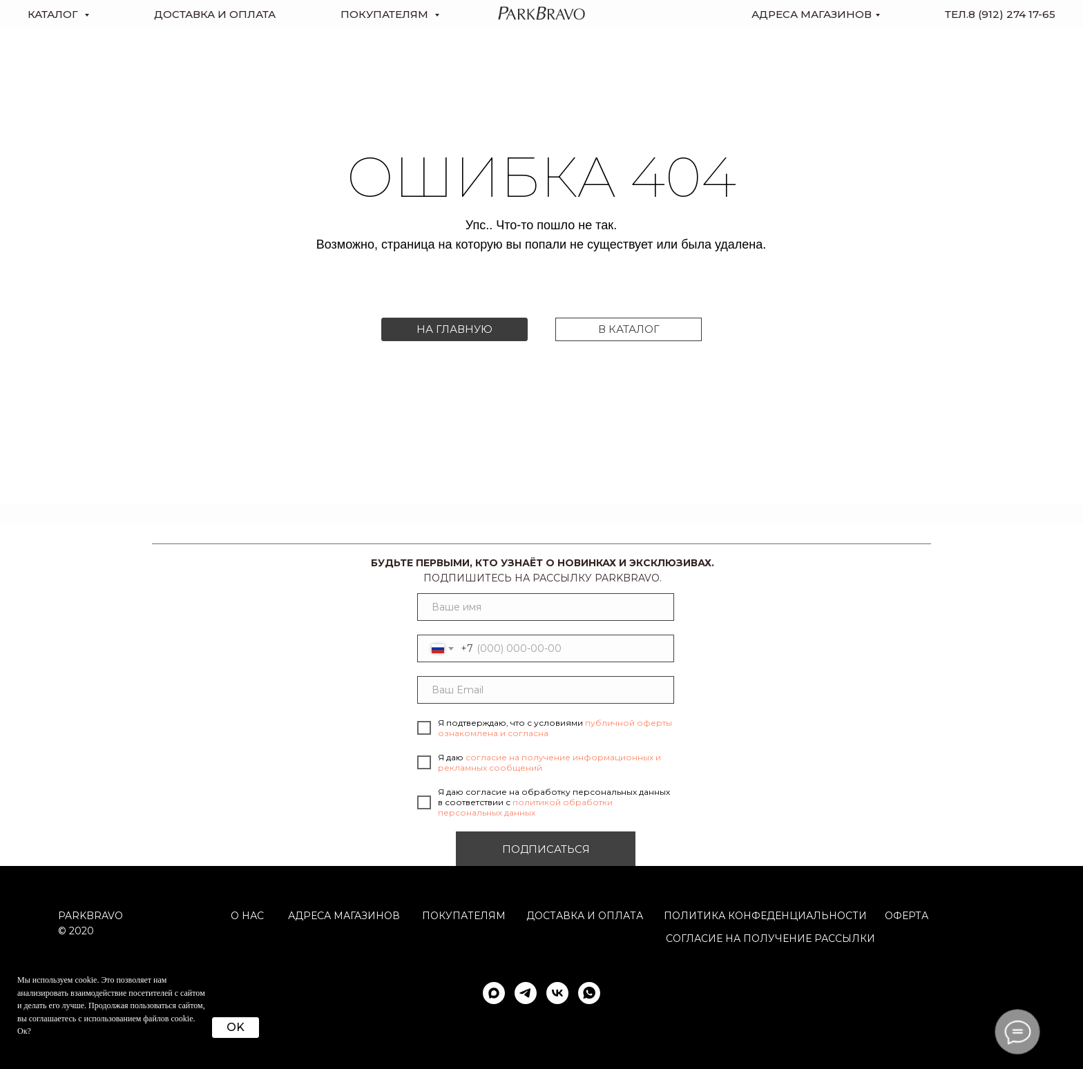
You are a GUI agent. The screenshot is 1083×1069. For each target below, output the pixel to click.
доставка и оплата (215, 14)
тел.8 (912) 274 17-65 (1000, 14)
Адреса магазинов (811, 14)
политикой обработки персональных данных (525, 807)
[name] (545, 607)
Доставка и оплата (584, 915)
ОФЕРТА (906, 915)
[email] (545, 690)
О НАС (247, 915)
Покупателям (464, 915)
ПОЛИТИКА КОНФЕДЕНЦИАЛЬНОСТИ (765, 915)
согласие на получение (739, 938)
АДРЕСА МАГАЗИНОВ (344, 915)
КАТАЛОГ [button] (54, 14)
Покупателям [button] (386, 14)
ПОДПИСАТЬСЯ (546, 849)
